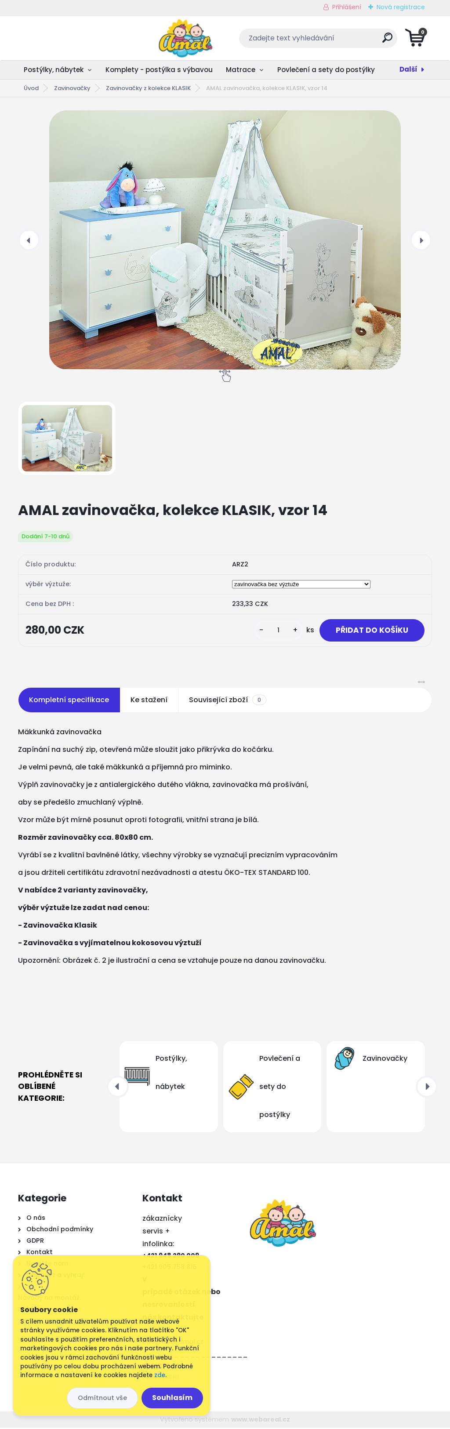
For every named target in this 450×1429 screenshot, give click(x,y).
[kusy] (274, 631)
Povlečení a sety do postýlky (326, 69)
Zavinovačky (72, 88)
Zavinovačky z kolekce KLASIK (148, 88)
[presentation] (29, 240)
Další (408, 69)
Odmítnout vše (102, 1397)
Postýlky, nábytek (53, 69)
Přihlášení (346, 7)
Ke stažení (149, 701)
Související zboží (227, 701)
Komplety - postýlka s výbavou (159, 69)
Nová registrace (401, 7)
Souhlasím (172, 1398)
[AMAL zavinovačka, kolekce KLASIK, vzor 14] (225, 240)
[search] (331, 41)
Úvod (31, 88)
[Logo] (72, 38)
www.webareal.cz (260, 1420)
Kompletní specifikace (69, 701)
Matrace (240, 69)
